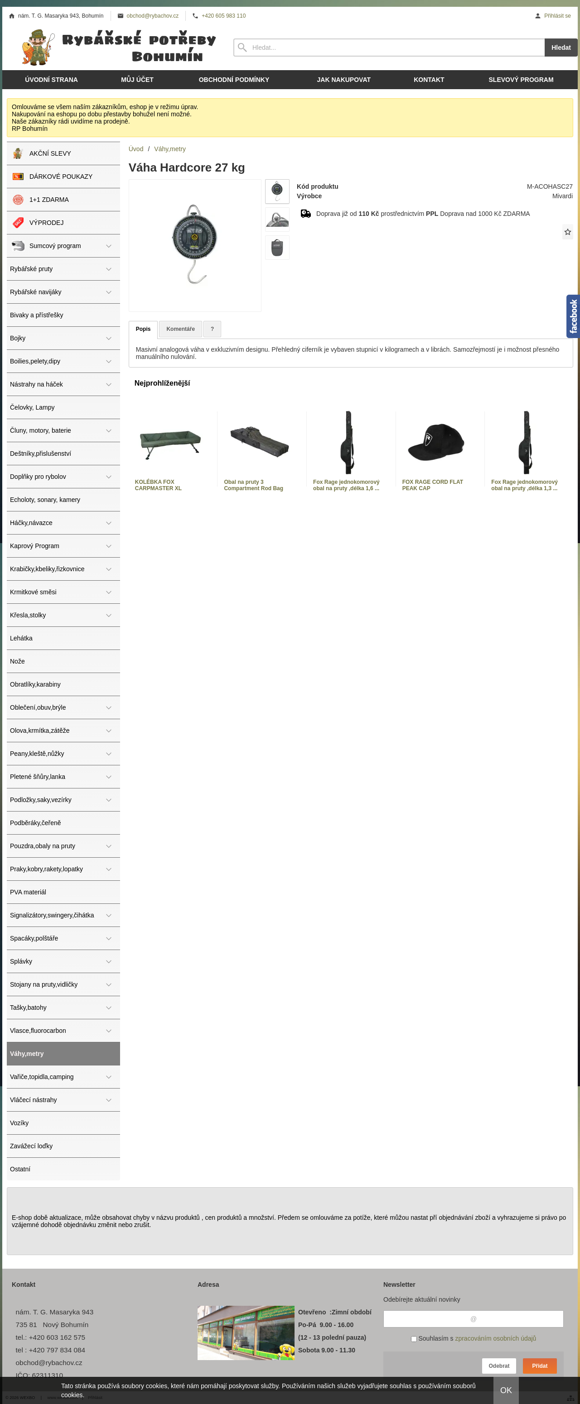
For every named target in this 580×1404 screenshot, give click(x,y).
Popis (143, 329)
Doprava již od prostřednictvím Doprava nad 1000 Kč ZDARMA (423, 213)
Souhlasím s (473, 1338)
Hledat (561, 47)
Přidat (539, 1366)
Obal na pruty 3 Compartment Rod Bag (253, 485)
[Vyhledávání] (389, 47)
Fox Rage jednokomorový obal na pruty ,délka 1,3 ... (524, 485)
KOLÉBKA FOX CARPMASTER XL (158, 485)
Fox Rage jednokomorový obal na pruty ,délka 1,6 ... (346, 485)
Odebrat (498, 1366)
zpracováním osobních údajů (495, 1338)
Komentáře (180, 329)
